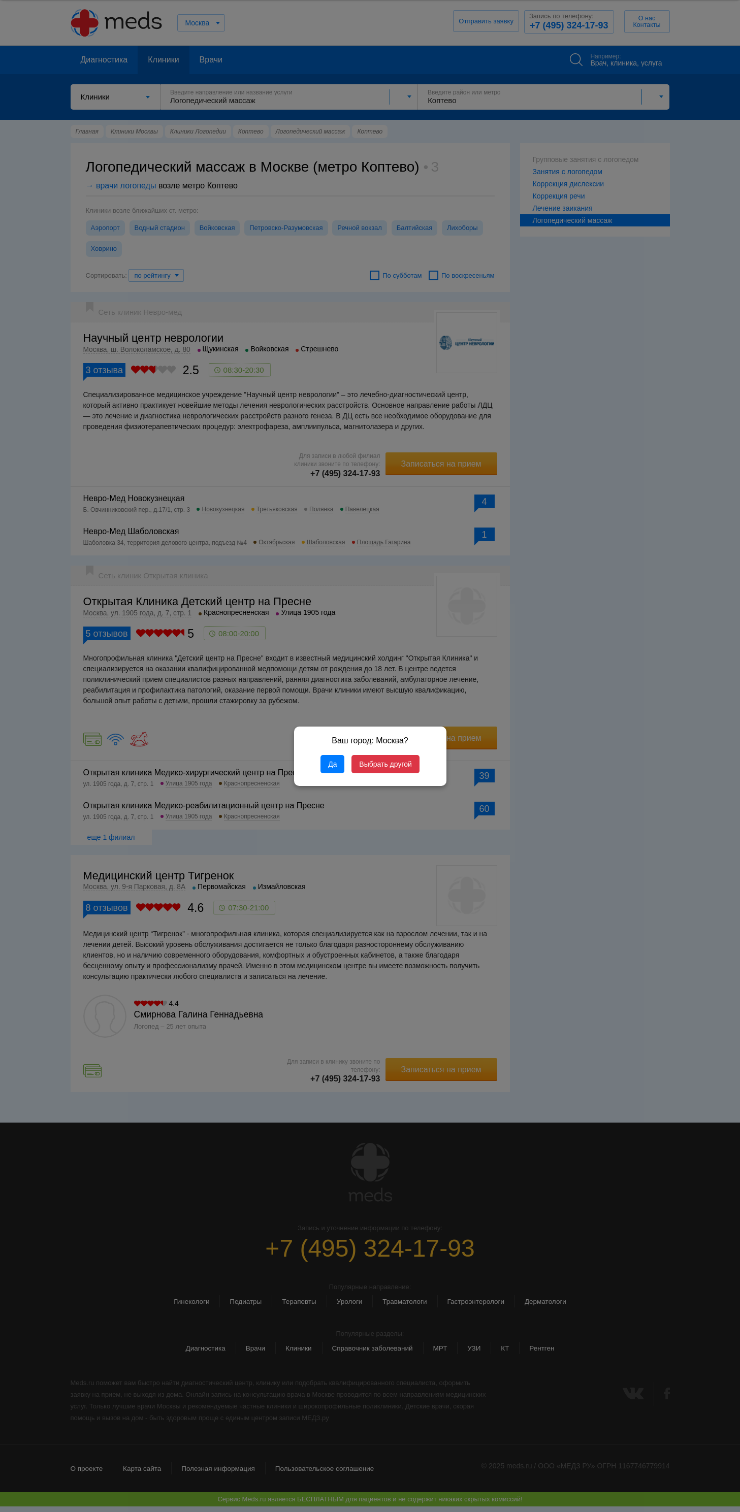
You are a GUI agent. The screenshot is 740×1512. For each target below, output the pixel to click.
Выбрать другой (385, 764)
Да (332, 764)
